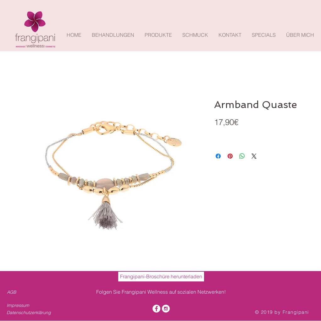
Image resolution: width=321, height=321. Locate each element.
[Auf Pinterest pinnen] (230, 156)
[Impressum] (25, 305)
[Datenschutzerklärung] (31, 313)
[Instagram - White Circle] (166, 309)
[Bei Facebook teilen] (218, 156)
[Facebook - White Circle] (156, 309)
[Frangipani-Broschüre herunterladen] (161, 276)
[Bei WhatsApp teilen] (242, 156)
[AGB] (12, 292)
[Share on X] (254, 156)
